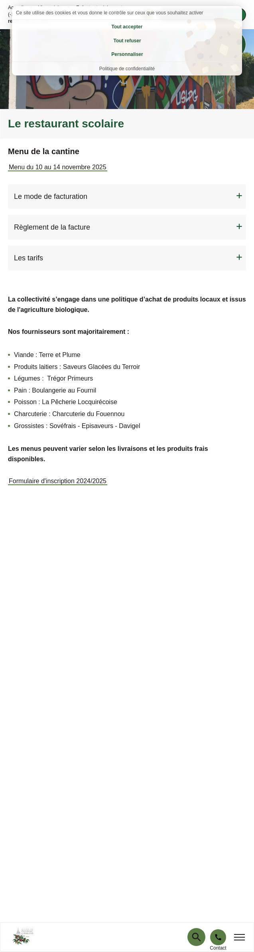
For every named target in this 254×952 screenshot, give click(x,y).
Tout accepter (127, 27)
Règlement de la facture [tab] (52, 227)
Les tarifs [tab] (28, 258)
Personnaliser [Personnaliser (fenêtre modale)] (127, 54)
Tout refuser (127, 41)
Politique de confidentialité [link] (127, 68)
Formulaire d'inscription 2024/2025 (57, 481)
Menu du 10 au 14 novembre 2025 (57, 167)
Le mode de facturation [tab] (50, 196)
